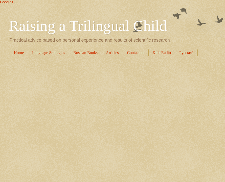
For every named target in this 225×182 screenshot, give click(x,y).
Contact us (135, 52)
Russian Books (85, 52)
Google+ (6, 2)
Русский (186, 52)
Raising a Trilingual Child (88, 25)
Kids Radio (162, 52)
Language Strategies (48, 52)
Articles (112, 52)
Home (19, 52)
